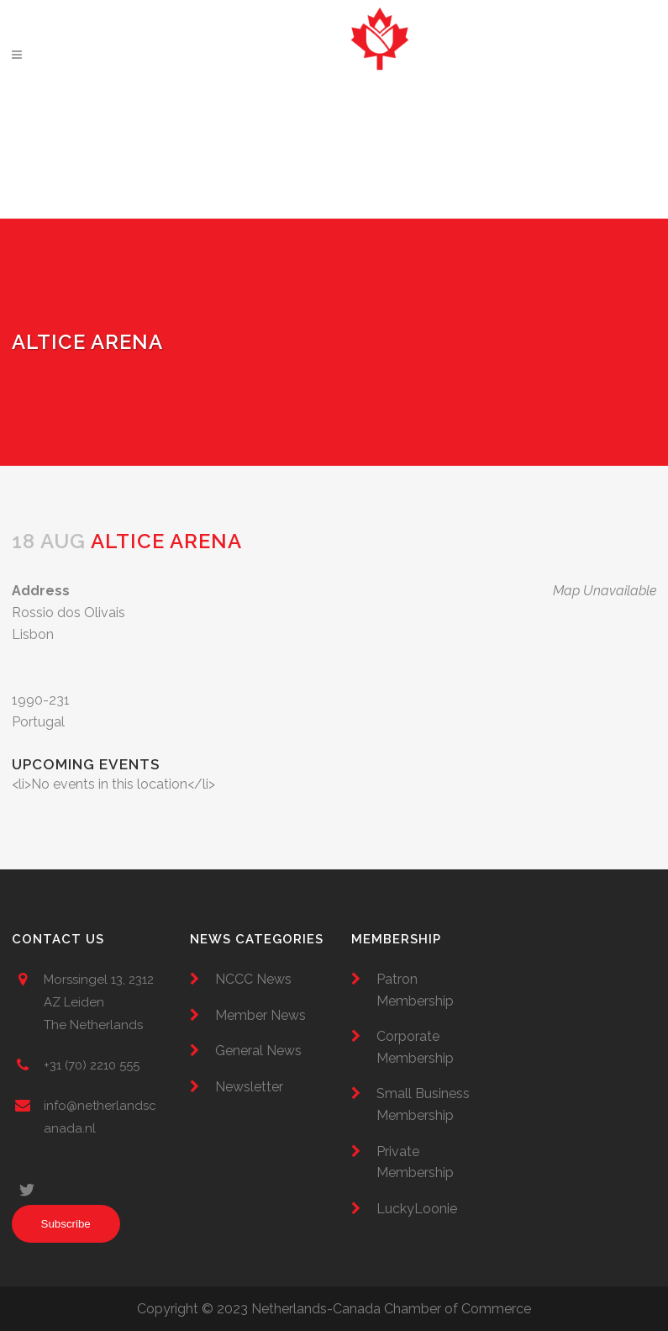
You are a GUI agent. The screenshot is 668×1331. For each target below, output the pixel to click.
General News (258, 1051)
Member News (260, 1015)
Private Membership (415, 1162)
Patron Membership (415, 990)
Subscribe (66, 1223)
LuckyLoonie (416, 1209)
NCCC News (253, 979)
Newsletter (249, 1087)
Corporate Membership (415, 1047)
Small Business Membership (423, 1104)
